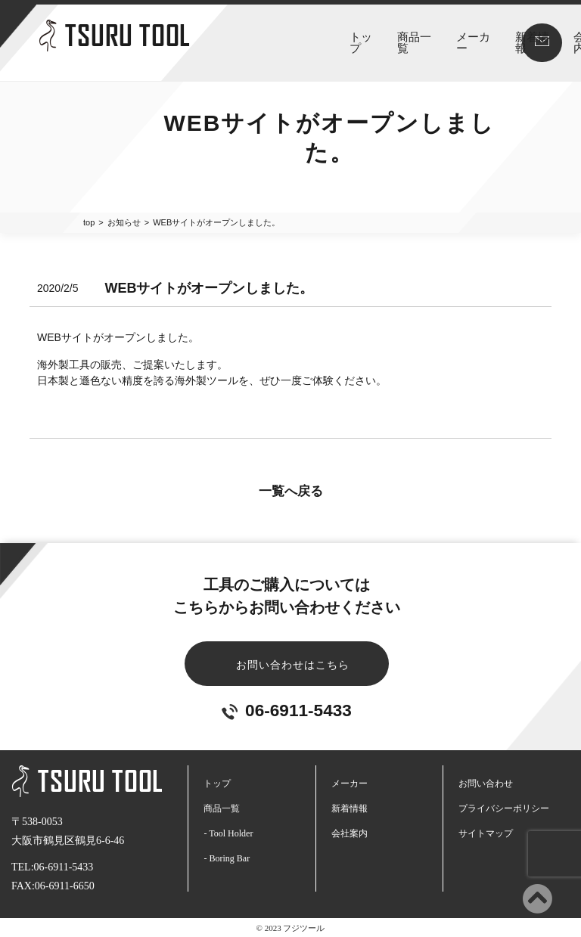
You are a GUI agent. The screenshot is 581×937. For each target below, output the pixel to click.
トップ (215, 37)
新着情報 (383, 37)
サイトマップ (485, 832)
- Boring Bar (227, 857)
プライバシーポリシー (503, 807)
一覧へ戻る (290, 490)
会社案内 (441, 37)
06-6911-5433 (287, 710)
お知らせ (124, 222)
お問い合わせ (485, 782)
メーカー (326, 37)
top (89, 222)
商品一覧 (268, 37)
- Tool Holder (228, 832)
